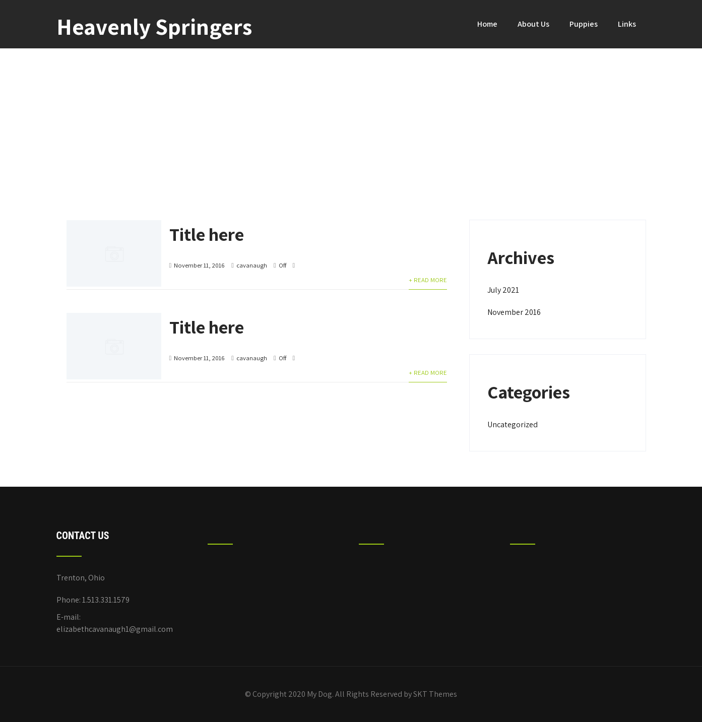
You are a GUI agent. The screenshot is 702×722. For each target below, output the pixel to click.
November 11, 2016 (199, 265)
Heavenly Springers (154, 26)
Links (627, 24)
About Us (533, 24)
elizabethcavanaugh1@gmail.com (114, 629)
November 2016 (514, 312)
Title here (206, 234)
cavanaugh (251, 265)
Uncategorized (512, 424)
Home (487, 24)
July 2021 (503, 290)
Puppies (583, 24)
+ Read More (428, 280)
